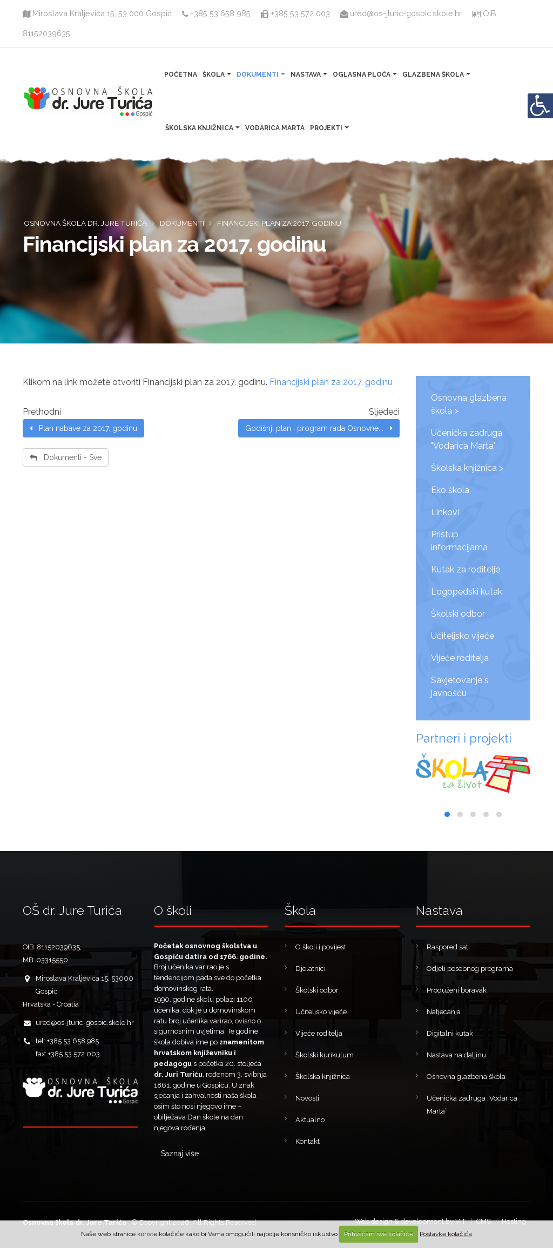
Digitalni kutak (450, 1033)
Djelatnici (310, 968)
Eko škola (450, 490)
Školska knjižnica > (467, 468)
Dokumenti (258, 74)
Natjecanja (444, 1012)
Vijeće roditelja (460, 658)
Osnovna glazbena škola (466, 1076)
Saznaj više (180, 1153)
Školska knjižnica (199, 128)
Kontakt (307, 1141)
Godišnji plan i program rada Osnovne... (319, 428)
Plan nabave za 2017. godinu (83, 428)
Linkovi (445, 512)
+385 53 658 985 (216, 13)
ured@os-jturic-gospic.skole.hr (402, 13)
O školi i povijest (320, 947)
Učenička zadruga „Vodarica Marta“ (472, 1104)
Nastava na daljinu (456, 1055)
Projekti (326, 128)
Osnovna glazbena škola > (469, 404)
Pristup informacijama (459, 540)
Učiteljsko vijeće (462, 636)
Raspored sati (448, 947)
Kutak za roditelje (465, 569)
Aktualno (310, 1120)
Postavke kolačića (446, 1234)
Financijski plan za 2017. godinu (331, 382)
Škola (214, 74)
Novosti (307, 1098)
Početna (180, 74)
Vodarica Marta (275, 128)
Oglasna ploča (361, 74)
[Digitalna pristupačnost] (540, 106)
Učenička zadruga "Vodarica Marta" (466, 439)
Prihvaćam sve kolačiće (378, 1234)
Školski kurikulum (324, 1055)
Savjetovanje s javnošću (460, 686)
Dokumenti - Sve (66, 457)
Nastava (306, 74)
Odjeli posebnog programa (470, 968)
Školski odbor (458, 614)
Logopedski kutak (466, 591)
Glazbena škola (433, 74)
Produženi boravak (457, 990)
